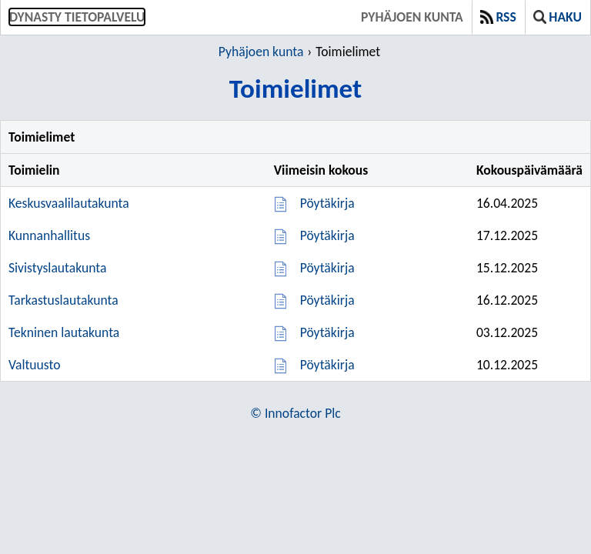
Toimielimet (348, 51)
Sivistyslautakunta (57, 267)
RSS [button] (498, 16)
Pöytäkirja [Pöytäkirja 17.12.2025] (327, 235)
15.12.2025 (507, 267)
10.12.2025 (507, 364)
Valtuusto (34, 364)
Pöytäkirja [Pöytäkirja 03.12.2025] (327, 332)
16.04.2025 (507, 203)
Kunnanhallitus (49, 235)
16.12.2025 (507, 300)
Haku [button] (557, 16)
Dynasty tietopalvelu (77, 16)
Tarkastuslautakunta (63, 300)
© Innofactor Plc (295, 413)
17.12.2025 (507, 235)
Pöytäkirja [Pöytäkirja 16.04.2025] (327, 203)
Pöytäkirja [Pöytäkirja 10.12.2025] (327, 364)
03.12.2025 (507, 332)
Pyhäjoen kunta (412, 16)
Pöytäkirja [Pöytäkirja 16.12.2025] (327, 300)
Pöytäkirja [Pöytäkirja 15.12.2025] (327, 267)
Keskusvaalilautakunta (68, 203)
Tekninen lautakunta (63, 332)
